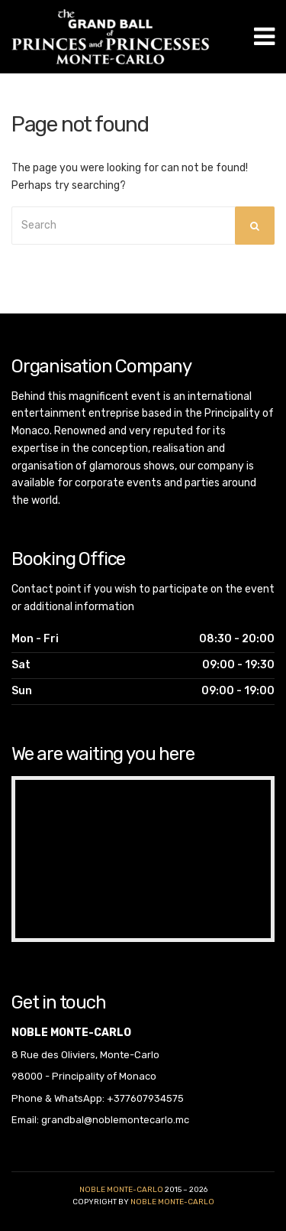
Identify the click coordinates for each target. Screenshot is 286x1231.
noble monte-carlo (172, 1202)
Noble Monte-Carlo (121, 1189)
